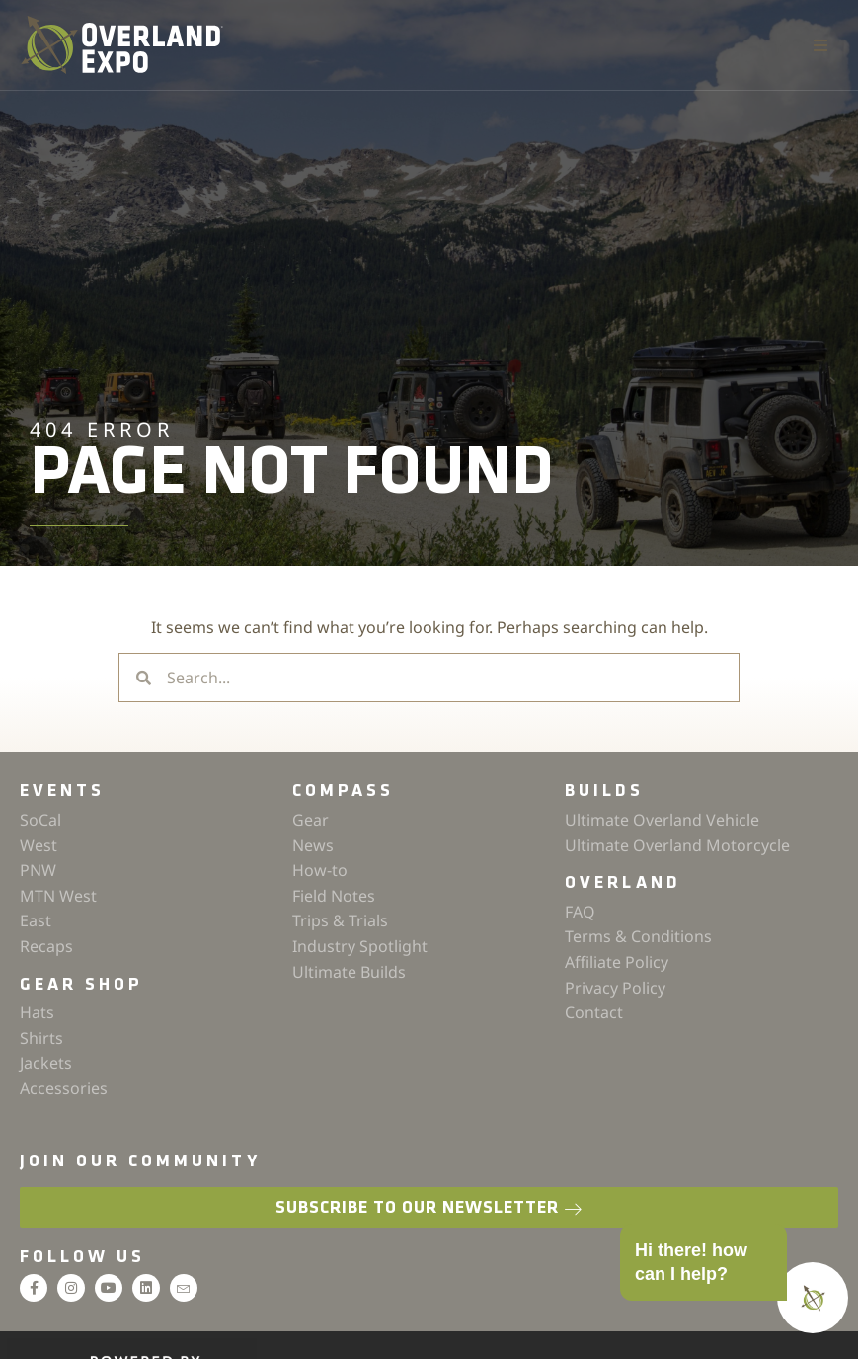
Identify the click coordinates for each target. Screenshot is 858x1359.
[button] (820, 45)
